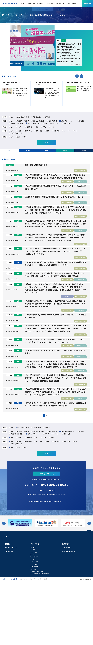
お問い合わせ (87, 3)
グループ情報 (66, 3)
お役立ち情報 (50, 3)
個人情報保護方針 (42, 642)
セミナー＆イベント (39, 3)
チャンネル (58, 3)
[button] (81, 76)
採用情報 (74, 3)
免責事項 (32, 642)
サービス (23, 3)
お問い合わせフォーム (46, 537)
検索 (79, 4)
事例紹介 (30, 3)
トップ (3, 9)
